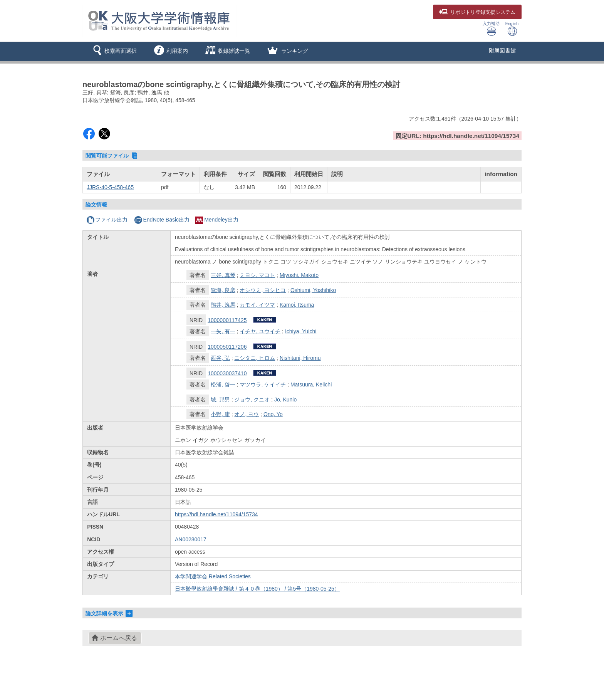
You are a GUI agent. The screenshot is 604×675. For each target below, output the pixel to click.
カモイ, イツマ (257, 305)
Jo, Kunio (285, 399)
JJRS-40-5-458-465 (110, 187)
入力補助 (491, 28)
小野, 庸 (220, 414)
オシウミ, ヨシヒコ (263, 290)
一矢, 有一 (223, 331)
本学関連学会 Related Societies (213, 576)
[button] (113, 51)
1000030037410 (227, 373)
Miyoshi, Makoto (299, 275)
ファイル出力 (107, 220)
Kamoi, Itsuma (297, 305)
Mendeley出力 (216, 220)
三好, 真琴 (223, 275)
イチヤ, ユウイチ (260, 331)
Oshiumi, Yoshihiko (313, 290)
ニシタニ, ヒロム (254, 358)
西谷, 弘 (220, 358)
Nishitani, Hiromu (300, 358)
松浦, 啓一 (223, 384)
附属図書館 (502, 50)
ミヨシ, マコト (257, 275)
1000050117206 (227, 347)
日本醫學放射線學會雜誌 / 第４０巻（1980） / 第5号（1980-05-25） (257, 589)
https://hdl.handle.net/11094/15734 (216, 514)
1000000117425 (227, 320)
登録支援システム (477, 12)
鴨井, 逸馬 (223, 305)
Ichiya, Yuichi (300, 331)
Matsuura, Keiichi (311, 384)
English (511, 28)
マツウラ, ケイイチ (263, 384)
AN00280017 (190, 539)
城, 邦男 (220, 399)
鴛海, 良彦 (223, 290)
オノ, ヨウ (246, 414)
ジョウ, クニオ (252, 399)
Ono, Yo (273, 414)
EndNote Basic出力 (162, 220)
